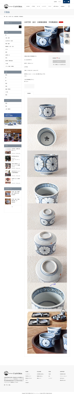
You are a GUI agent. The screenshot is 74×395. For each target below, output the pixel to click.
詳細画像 (29, 93)
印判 (6, 57)
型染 (6, 74)
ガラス (6, 49)
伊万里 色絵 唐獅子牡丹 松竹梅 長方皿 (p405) (16, 193)
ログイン (59, 1)
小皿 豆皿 (7, 37)
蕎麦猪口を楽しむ (40, 376)
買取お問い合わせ (63, 380)
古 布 (38, 6)
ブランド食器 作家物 (9, 66)
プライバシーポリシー (63, 376)
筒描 (6, 86)
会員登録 (55, 1)
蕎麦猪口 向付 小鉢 (9, 46)
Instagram (62, 6)
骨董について (39, 378)
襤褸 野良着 (7, 89)
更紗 (6, 83)
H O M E (27, 6)
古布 (49, 376)
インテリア (44, 6)
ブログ (26, 380)
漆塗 (6, 52)
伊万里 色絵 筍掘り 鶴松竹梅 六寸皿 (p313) (16, 201)
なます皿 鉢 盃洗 (9, 40)
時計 (6, 106)
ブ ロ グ (49, 6)
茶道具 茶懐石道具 (9, 60)
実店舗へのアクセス (28, 378)
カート (67, 1)
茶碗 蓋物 (7, 43)
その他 (6, 63)
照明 (6, 103)
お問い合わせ (56, 6)
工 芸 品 (33, 6)
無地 (6, 94)
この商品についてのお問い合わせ (60, 64)
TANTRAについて (28, 376)
